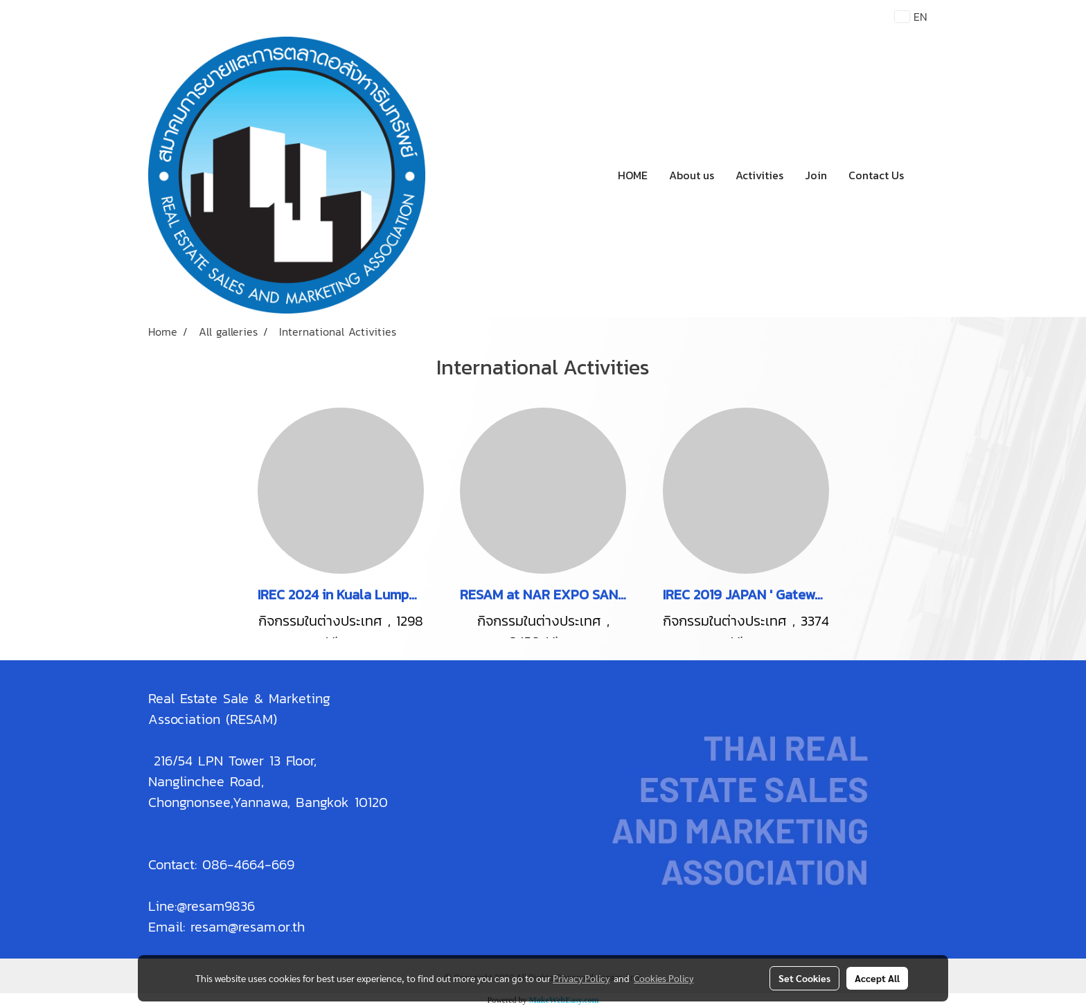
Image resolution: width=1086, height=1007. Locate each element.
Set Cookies (804, 978)
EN (911, 16)
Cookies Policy (663, 978)
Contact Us (876, 175)
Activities (759, 175)
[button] (926, 175)
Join (816, 175)
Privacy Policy (581, 978)
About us (691, 175)
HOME (633, 175)
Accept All (877, 978)
